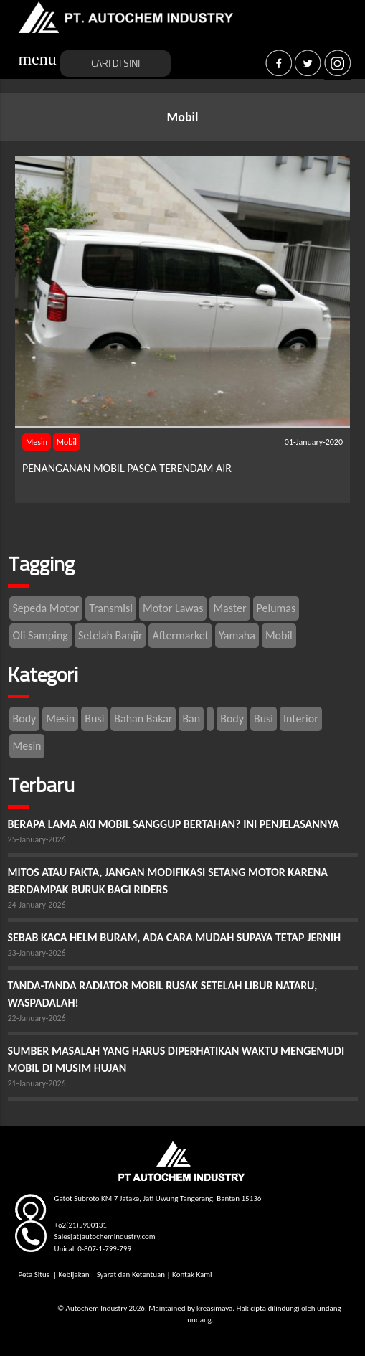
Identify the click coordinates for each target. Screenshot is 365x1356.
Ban (191, 718)
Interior (300, 718)
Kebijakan (74, 1274)
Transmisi (111, 608)
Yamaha (237, 635)
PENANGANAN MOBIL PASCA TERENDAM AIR (127, 468)
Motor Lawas (173, 608)
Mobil (67, 442)
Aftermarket (180, 635)
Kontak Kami (192, 1274)
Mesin (36, 442)
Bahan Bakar (143, 718)
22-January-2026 (37, 1018)
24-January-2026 (37, 905)
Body (25, 718)
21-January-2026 (37, 1083)
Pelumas (276, 608)
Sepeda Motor (46, 608)
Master (229, 608)
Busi (94, 718)
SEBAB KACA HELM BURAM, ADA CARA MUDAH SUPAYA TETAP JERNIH (174, 937)
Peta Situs (34, 1274)
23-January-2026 (37, 953)
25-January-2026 (37, 839)
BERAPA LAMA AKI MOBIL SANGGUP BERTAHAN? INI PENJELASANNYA (174, 824)
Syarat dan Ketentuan (131, 1274)
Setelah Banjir (110, 635)
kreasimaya (214, 1308)
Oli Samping (40, 635)
